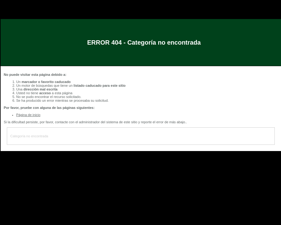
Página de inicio (28, 115)
